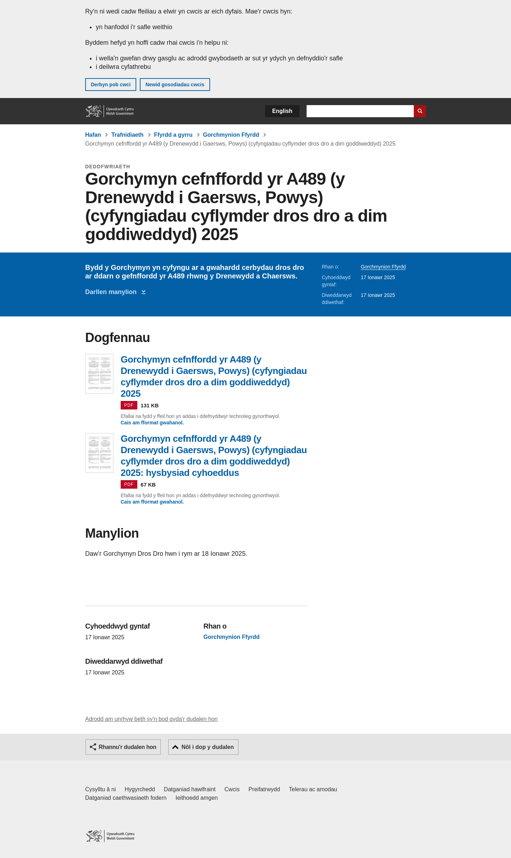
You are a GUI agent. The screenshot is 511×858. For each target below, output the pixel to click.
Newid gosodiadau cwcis (174, 84)
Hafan (93, 135)
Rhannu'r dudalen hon (127, 747)
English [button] (282, 111)
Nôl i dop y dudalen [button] (207, 747)
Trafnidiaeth (127, 135)
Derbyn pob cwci (111, 84)
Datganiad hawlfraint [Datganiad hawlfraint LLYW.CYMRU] (190, 789)
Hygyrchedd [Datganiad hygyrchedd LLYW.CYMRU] (140, 789)
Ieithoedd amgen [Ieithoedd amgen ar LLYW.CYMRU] (197, 798)
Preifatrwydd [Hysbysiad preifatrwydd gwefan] (264, 789)
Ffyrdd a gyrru (173, 135)
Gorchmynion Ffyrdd (231, 135)
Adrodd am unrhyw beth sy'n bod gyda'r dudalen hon (151, 719)
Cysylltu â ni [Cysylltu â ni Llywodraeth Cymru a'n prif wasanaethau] (100, 789)
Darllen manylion (112, 291)
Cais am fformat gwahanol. (152, 422)
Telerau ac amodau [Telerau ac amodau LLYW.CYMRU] (313, 789)
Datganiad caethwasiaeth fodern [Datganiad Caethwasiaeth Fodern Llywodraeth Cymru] (126, 798)
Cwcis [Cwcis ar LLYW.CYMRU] (232, 789)
